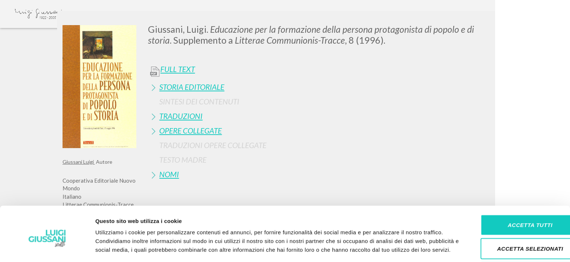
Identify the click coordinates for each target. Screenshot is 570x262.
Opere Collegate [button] (190, 130)
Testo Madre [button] (182, 159)
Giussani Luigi (79, 162)
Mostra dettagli (382, 248)
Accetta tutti (509, 190)
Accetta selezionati (509, 214)
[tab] (327, 87)
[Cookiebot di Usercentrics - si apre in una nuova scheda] (47, 247)
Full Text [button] (177, 69)
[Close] (502, 22)
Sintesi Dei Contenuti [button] (199, 101)
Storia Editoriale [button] (191, 87)
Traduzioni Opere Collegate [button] (212, 145)
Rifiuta (509, 238)
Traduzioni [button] (180, 116)
